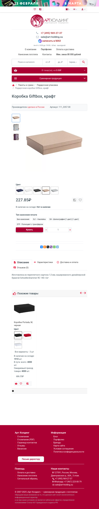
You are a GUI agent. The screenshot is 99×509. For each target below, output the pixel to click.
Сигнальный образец (27, 478)
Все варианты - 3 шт (24, 352)
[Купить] (16, 383)
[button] (13, 391)
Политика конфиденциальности (68, 452)
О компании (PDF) (25, 439)
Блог (55, 436)
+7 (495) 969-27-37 (63, 478)
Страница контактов (27, 442)
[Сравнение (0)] (41, 9)
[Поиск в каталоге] (27, 62)
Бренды (57, 442)
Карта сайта (59, 445)
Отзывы (21, 445)
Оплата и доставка (65, 49)
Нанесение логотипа (28, 54)
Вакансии (21, 449)
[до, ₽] (61, 62)
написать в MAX (51, 40)
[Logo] (49, 21)
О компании (30, 49)
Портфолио (58, 439)
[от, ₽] (49, 62)
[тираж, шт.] (73, 62)
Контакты (47, 54)
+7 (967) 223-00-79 (73, 482)
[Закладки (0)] (35, 9)
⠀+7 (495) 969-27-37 (50, 33)
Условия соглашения (63, 449)
